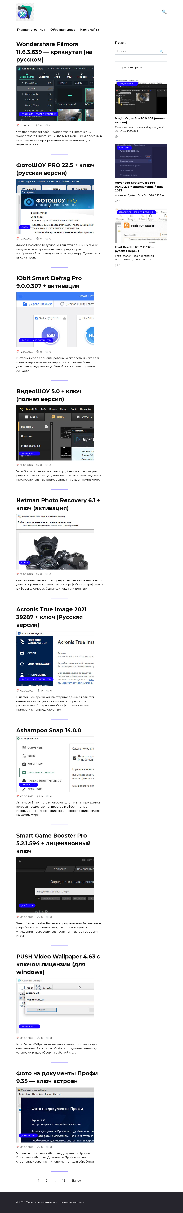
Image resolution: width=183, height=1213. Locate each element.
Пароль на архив (130, 67)
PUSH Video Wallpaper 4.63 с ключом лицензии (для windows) (58, 967)
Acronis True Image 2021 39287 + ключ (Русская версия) (51, 619)
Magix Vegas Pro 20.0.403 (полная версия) (141, 120)
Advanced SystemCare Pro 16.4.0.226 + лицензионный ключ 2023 (140, 186)
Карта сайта (89, 29)
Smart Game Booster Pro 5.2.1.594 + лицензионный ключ (53, 846)
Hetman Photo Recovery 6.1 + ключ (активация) (58, 506)
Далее (78, 1184)
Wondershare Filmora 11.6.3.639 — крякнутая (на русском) (54, 52)
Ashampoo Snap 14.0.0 (48, 732)
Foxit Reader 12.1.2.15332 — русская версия (134, 249)
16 (65, 1184)
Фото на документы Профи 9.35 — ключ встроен (57, 1081)
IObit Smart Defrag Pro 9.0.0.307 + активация (49, 283)
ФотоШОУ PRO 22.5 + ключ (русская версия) (55, 169)
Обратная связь (62, 29)
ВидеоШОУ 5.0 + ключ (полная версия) (48, 396)
